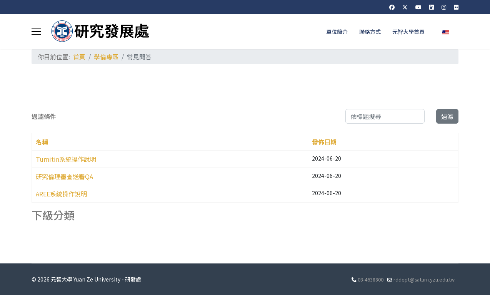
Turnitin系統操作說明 (66, 159)
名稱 (42, 141)
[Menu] (36, 31)
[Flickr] (456, 7)
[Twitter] (405, 7)
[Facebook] (392, 7)
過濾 (447, 116)
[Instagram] (444, 7)
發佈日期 (324, 141)
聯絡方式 (370, 31)
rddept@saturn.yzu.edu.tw (424, 279)
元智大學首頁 (408, 31)
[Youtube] (418, 7)
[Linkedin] (431, 7)
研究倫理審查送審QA (64, 176)
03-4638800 (370, 279)
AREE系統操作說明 (61, 193)
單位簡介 (337, 31)
